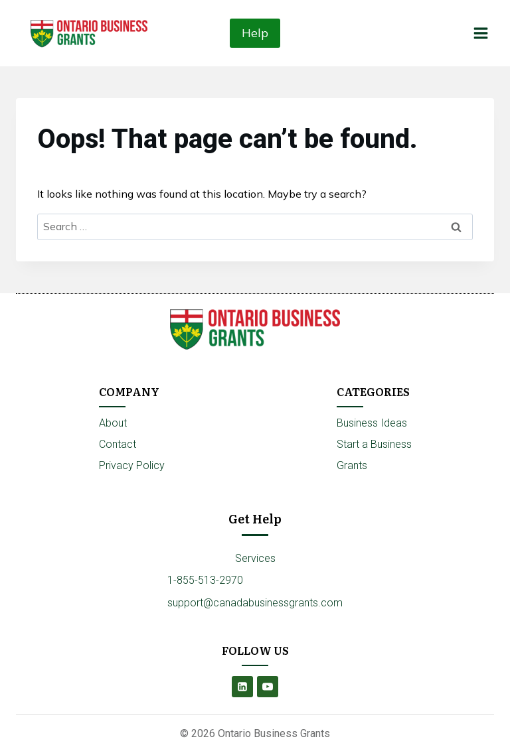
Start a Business (374, 444)
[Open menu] (480, 32)
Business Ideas (372, 423)
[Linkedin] (242, 686)
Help (255, 32)
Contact (117, 444)
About (113, 423)
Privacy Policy (132, 465)
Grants (352, 465)
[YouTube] (267, 686)
